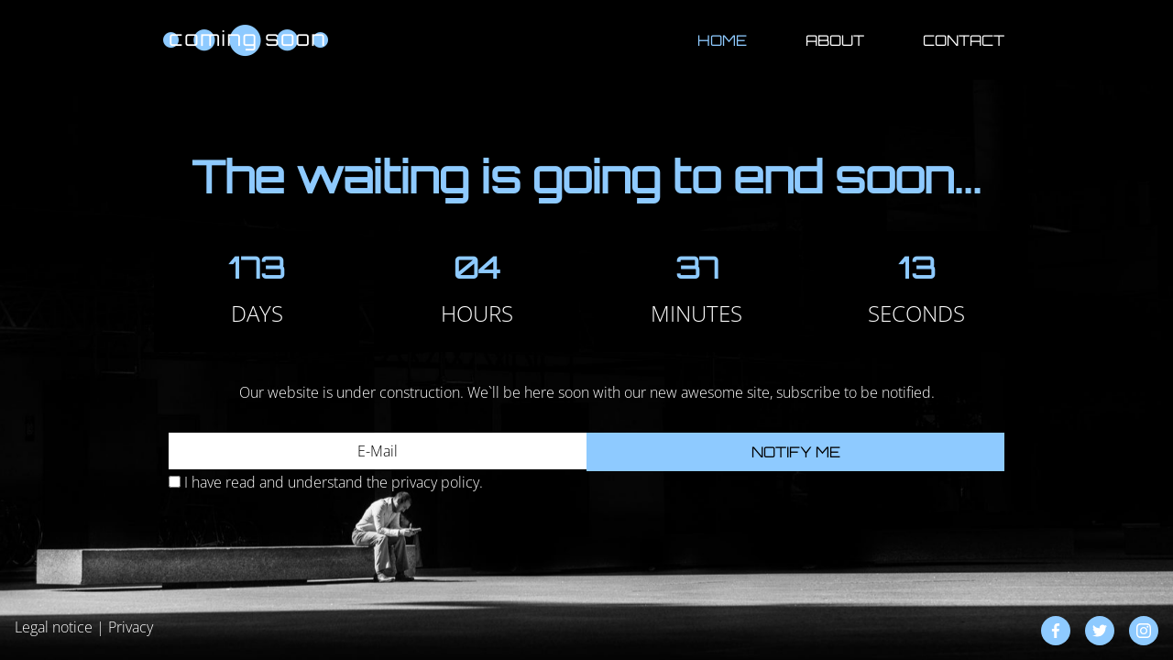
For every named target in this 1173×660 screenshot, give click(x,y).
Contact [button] (963, 40)
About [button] (835, 40)
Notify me (795, 452)
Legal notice (54, 627)
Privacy (130, 627)
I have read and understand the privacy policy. (333, 482)
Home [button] (722, 40)
